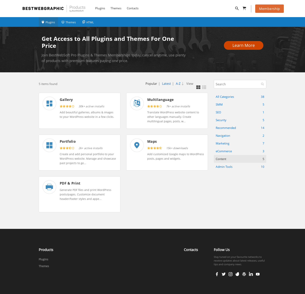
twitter (223, 274)
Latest (166, 83)
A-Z (180, 83)
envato (237, 274)
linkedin (250, 274)
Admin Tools (240, 166)
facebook (217, 274)
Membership (269, 8)
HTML (90, 22)
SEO (240, 112)
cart (245, 7)
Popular (151, 83)
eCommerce (240, 151)
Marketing (240, 143)
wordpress (244, 274)
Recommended (240, 128)
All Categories (240, 96)
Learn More (244, 45)
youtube (257, 274)
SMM (240, 104)
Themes (71, 22)
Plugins (50, 22)
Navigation (240, 135)
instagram (230, 274)
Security (240, 120)
